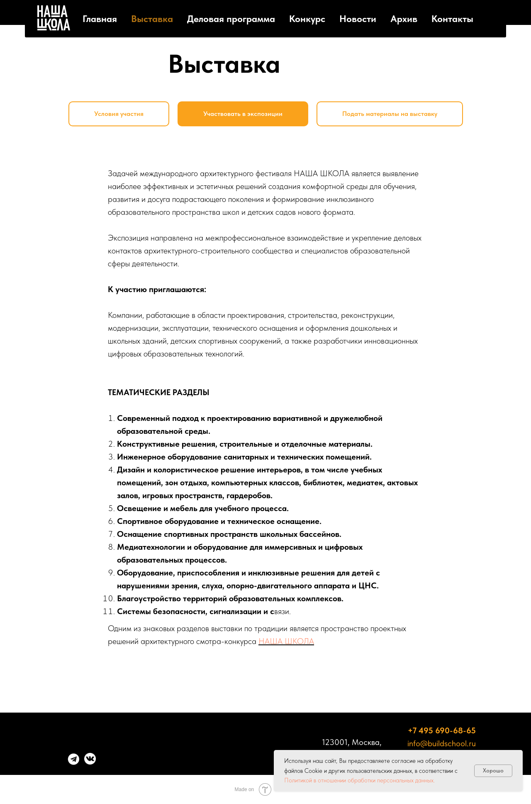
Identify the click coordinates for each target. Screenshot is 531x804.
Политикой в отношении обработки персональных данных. (359, 780)
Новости (357, 19)
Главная (100, 19)
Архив (403, 19)
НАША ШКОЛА (286, 641)
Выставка (152, 19)
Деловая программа (231, 19)
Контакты (452, 19)
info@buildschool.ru (441, 743)
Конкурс (307, 19)
